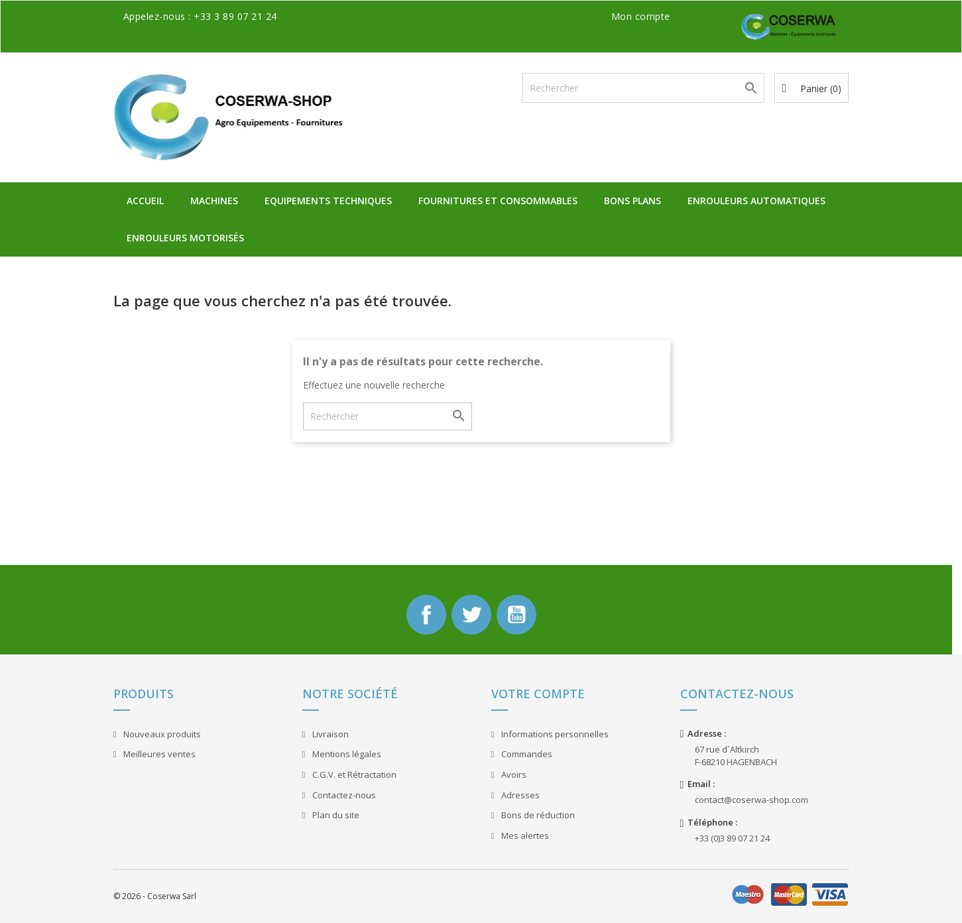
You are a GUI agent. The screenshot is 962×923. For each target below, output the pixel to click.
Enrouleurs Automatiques (756, 200)
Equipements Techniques (328, 200)
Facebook (426, 615)
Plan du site (334, 815)
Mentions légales (345, 754)
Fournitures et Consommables (497, 200)
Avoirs (512, 774)
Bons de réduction (537, 815)
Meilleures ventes (158, 754)
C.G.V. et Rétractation (353, 774)
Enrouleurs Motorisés (185, 237)
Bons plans (632, 200)
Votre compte (538, 694)
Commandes (525, 754)
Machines (214, 200)
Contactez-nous (343, 795)
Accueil (145, 200)
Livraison (329, 734)
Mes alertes (524, 835)
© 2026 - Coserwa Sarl (154, 896)
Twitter (471, 615)
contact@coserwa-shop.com (751, 800)
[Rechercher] (643, 88)
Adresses (519, 795)
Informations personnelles (554, 734)
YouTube (516, 615)
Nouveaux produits (161, 734)
